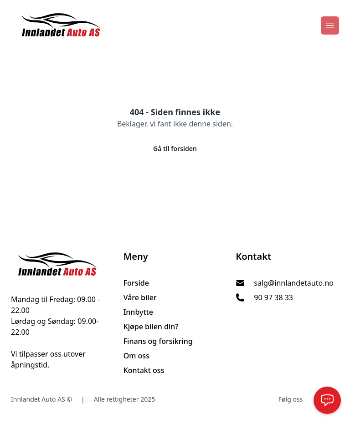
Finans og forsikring (158, 341)
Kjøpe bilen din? (151, 327)
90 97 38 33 (273, 297)
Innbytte (138, 312)
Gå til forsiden (175, 148)
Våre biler (140, 297)
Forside (136, 283)
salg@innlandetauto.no (294, 283)
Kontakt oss (144, 370)
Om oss (136, 356)
